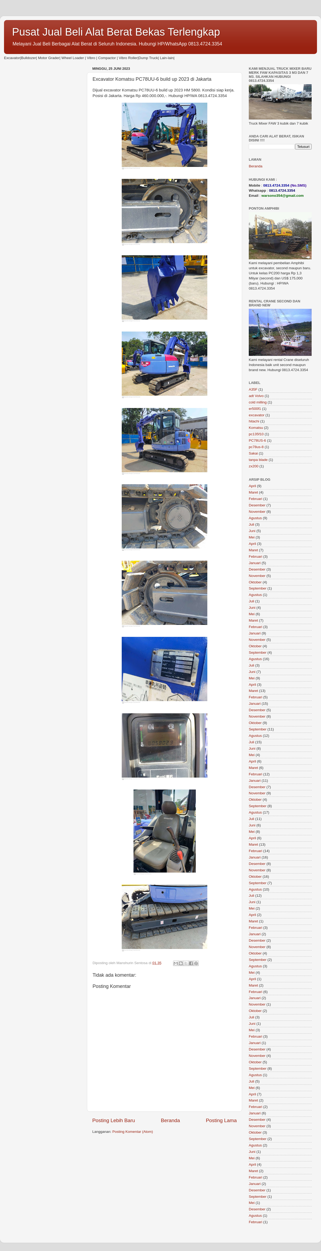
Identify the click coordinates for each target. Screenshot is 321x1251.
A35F (253, 389)
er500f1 (255, 409)
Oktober (255, 582)
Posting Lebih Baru (113, 1120)
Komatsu (256, 428)
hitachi (254, 421)
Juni (252, 531)
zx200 (253, 466)
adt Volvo (256, 396)
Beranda (170, 1120)
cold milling (258, 402)
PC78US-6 (257, 440)
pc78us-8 (256, 447)
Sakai (253, 453)
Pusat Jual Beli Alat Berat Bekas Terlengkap (116, 32)
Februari (255, 499)
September (257, 588)
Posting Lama (221, 1120)
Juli (251, 524)
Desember (257, 505)
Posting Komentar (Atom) (132, 1132)
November (257, 512)
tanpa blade (258, 460)
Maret (253, 492)
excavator (257, 415)
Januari (255, 563)
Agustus (255, 518)
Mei (252, 537)
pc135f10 (256, 434)
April (252, 486)
